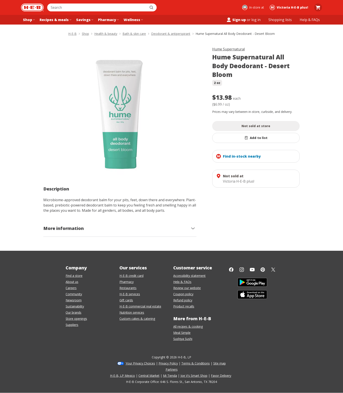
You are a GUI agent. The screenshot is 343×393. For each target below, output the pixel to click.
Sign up (236, 19)
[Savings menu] (84, 19)
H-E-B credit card (131, 276)
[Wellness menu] (133, 19)
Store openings (76, 319)
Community (74, 294)
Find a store (74, 276)
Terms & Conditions (195, 363)
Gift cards (126, 300)
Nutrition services (131, 312)
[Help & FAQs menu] (310, 19)
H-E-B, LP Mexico (122, 375)
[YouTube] (252, 269)
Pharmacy (126, 282)
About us (72, 282)
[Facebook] (231, 269)
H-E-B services (129, 294)
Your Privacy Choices (140, 363)
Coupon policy (183, 294)
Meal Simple (182, 333)
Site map (219, 363)
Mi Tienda (170, 375)
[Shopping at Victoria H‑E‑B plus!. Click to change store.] (289, 7)
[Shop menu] (28, 19)
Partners (172, 369)
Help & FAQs (182, 282)
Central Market (148, 375)
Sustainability (75, 306)
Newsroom (74, 300)
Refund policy (182, 300)
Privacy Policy (168, 363)
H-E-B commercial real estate (140, 306)
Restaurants (127, 288)
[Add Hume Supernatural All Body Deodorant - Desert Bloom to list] (256, 138)
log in (256, 19)
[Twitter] (273, 269)
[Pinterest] (263, 269)
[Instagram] (242, 269)
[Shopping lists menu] (280, 19)
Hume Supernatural (228, 49)
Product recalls (183, 306)
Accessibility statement (189, 276)
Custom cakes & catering (137, 319)
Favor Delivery (221, 375)
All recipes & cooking (188, 326)
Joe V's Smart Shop (193, 375)
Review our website (187, 288)
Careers (71, 288)
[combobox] (97, 7)
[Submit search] (152, 7)
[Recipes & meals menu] (55, 19)
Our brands (73, 312)
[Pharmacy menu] (108, 19)
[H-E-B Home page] (32, 7)
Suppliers (72, 325)
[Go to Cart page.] (318, 7)
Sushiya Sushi (182, 339)
